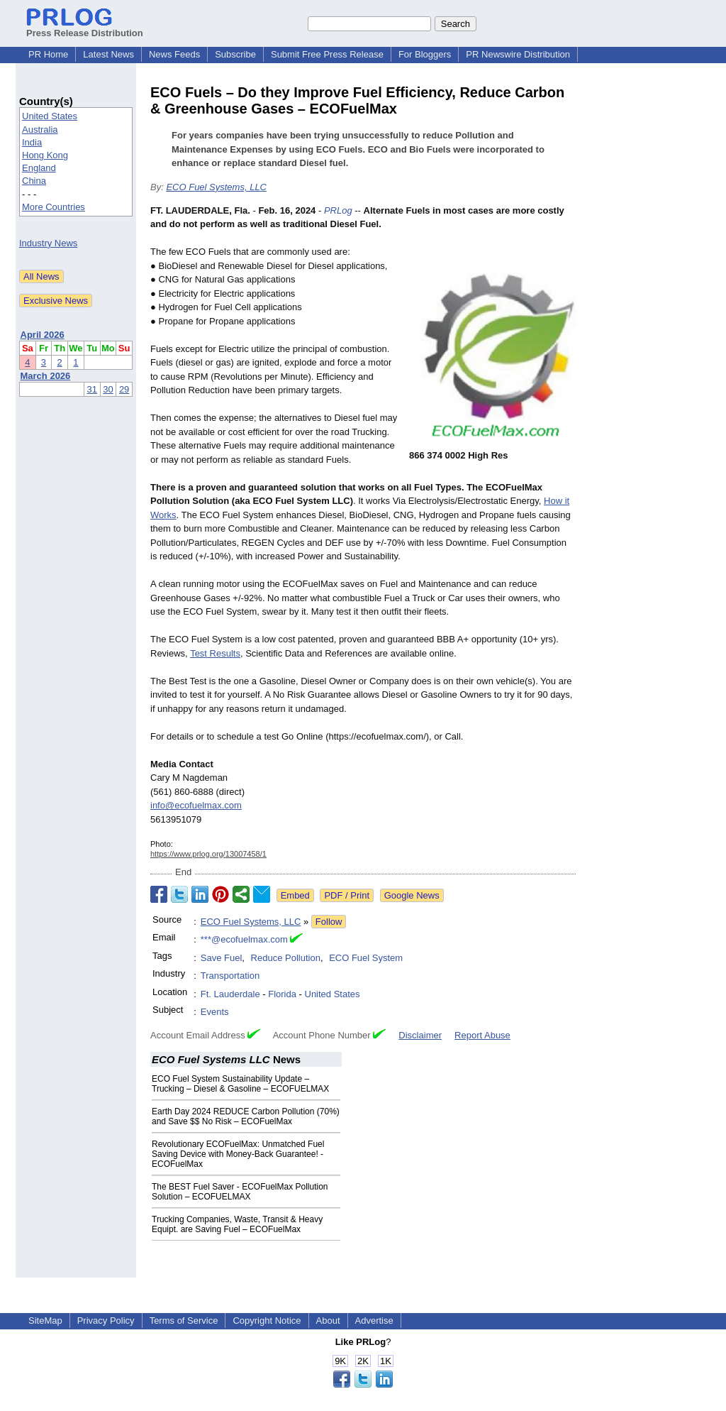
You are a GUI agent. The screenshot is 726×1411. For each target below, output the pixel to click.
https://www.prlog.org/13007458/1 (208, 854)
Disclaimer (420, 1035)
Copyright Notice (267, 1320)
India (32, 142)
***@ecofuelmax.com (244, 939)
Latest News (108, 54)
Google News (412, 895)
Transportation (230, 975)
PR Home (48, 54)
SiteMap (45, 1320)
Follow (328, 921)
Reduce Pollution (285, 957)
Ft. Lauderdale (230, 994)
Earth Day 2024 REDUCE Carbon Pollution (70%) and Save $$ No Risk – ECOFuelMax (246, 1116)
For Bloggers (424, 54)
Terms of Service (184, 1320)
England (39, 168)
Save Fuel (221, 957)
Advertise (374, 1320)
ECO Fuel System (366, 957)
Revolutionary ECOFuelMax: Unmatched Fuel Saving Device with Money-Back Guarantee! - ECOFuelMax (238, 1154)
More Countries (53, 207)
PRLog (338, 210)
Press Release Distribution (84, 27)
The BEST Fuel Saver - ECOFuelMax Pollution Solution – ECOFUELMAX (240, 1192)
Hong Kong (45, 155)
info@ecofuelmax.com (196, 805)
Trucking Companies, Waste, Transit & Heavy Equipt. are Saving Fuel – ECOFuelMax (237, 1224)
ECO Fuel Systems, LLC (216, 187)
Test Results (215, 653)
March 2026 (46, 375)
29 (124, 389)
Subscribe (235, 54)
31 (92, 389)
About (328, 1320)
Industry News (48, 243)
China (34, 180)
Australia (40, 129)
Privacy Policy (106, 1320)
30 (108, 389)
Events (215, 1011)
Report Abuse (482, 1035)
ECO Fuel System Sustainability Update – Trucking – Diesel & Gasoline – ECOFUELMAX (240, 1084)
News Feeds (174, 54)
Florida (282, 994)
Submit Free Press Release (327, 54)
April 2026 (43, 334)
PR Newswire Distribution (518, 54)
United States (49, 116)
